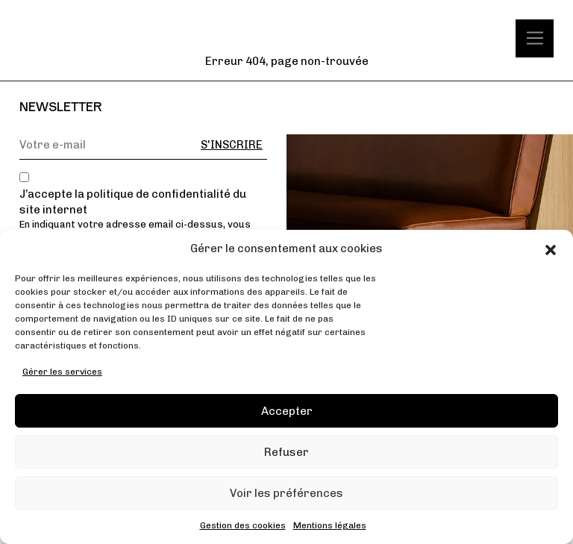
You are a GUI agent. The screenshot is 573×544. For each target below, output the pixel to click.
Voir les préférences (286, 493)
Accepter (287, 411)
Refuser (286, 452)
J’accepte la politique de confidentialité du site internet (132, 201)
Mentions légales (329, 525)
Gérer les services (62, 371)
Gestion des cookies (243, 525)
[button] (550, 249)
